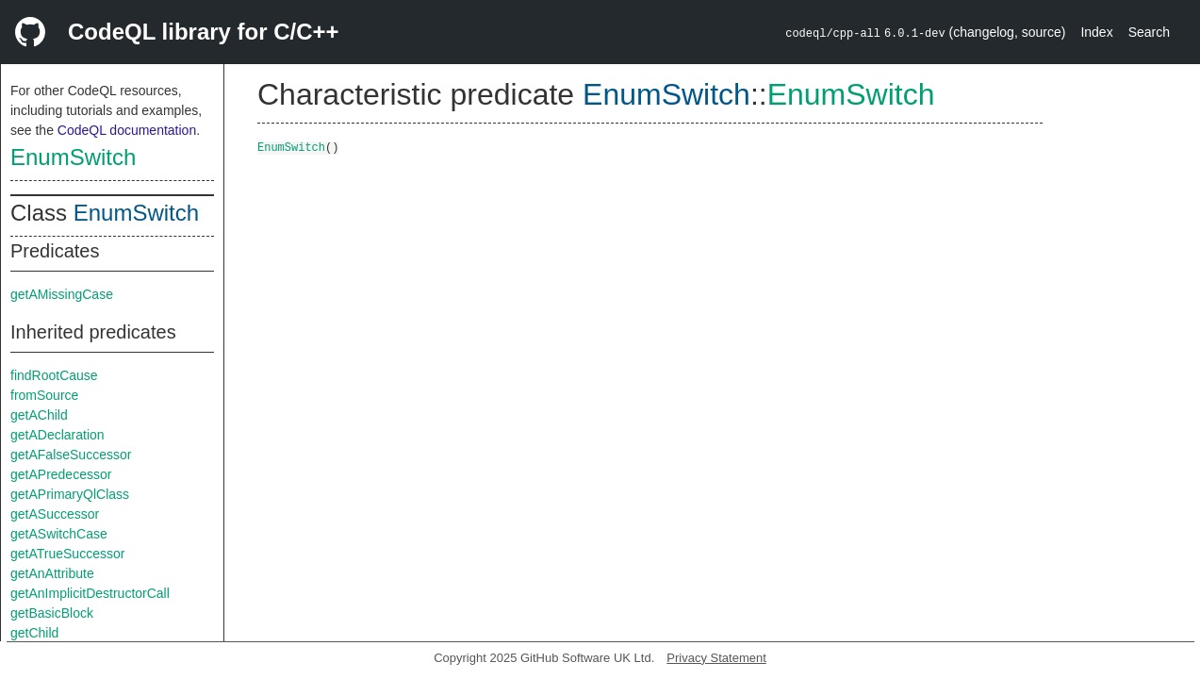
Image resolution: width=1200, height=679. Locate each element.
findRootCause (54, 375)
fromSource (44, 395)
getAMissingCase (61, 294)
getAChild (39, 414)
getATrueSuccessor (67, 553)
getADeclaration (57, 434)
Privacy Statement (716, 658)
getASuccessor (54, 514)
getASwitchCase (58, 533)
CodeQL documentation (127, 130)
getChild (34, 632)
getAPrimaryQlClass (69, 494)
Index (1096, 32)
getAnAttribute (52, 573)
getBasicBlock (51, 613)
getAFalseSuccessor (70, 454)
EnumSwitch (73, 157)
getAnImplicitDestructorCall (90, 593)
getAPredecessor (60, 474)
